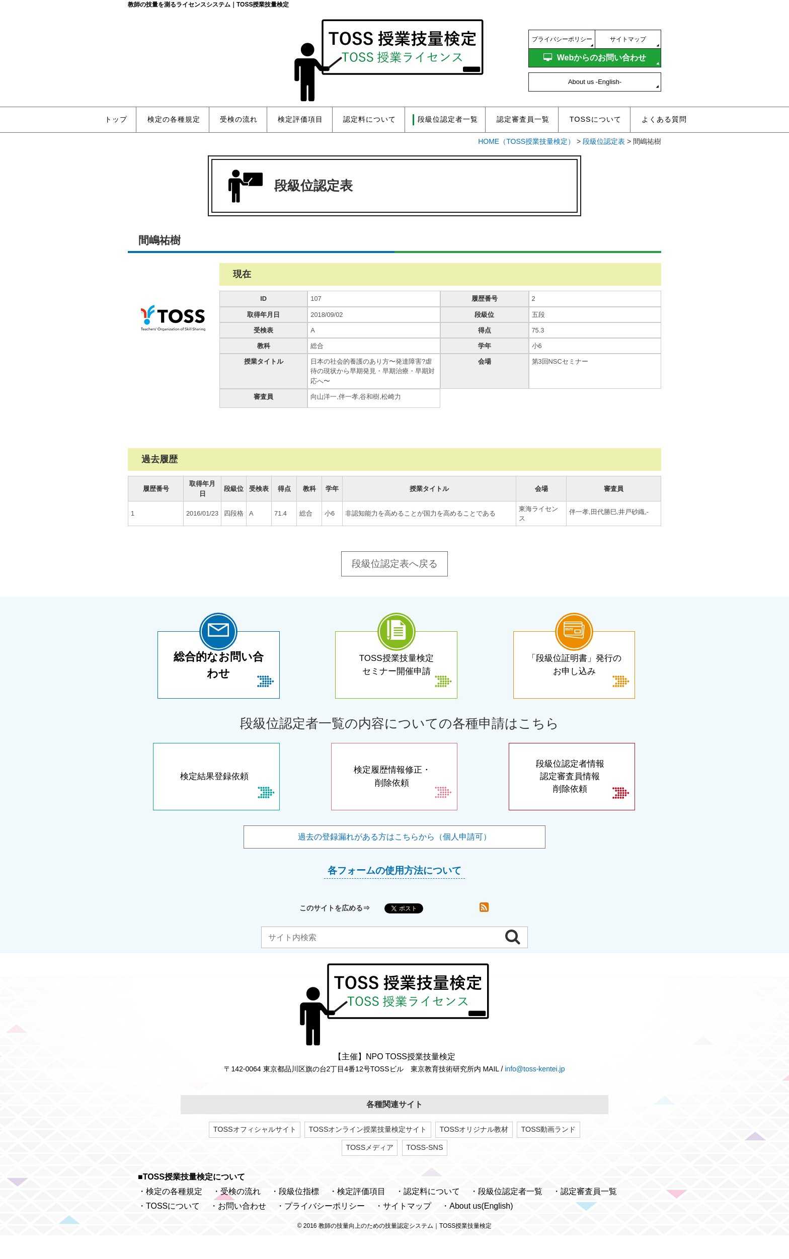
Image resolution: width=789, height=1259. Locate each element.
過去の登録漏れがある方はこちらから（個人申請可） (394, 860)
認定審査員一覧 (523, 119)
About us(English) (481, 1229)
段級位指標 (299, 1215)
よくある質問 (664, 119)
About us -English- (594, 82)
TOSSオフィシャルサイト (254, 1152)
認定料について (369, 119)
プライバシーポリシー (562, 39)
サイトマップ (628, 39)
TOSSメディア (369, 1171)
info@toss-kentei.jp (535, 1092)
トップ (116, 119)
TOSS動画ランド (548, 1152)
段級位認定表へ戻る (395, 563)
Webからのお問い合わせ (594, 57)
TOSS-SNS (424, 1171)
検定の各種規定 (173, 119)
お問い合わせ (242, 1229)
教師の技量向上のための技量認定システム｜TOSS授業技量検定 (405, 1249)
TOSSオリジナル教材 (474, 1152)
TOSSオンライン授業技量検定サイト (368, 1152)
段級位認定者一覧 (510, 1215)
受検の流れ (239, 119)
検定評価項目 (300, 119)
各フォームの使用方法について (394, 893)
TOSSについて (595, 119)
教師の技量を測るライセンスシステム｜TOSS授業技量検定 (208, 4)
